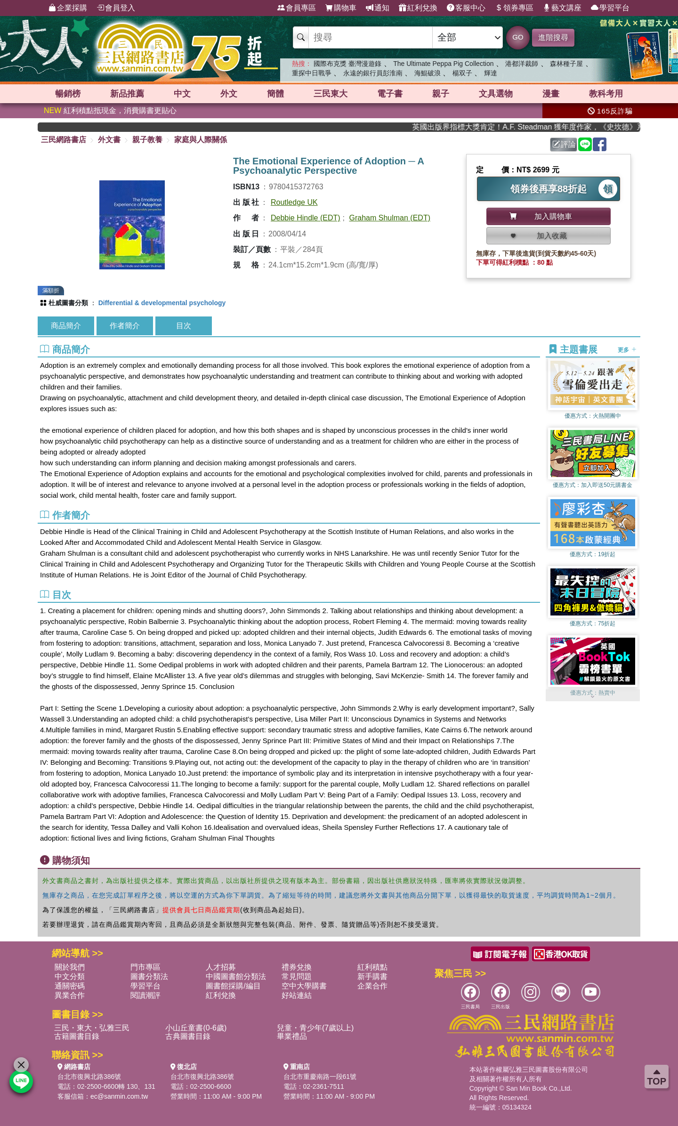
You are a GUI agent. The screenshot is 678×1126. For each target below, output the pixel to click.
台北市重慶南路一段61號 (320, 1076)
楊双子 (462, 73)
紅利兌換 (418, 8)
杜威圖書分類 (68, 303)
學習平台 (610, 8)
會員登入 (116, 8)
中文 (182, 93)
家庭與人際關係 (200, 140)
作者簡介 (125, 326)
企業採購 (67, 8)
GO (517, 37)
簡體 (275, 93)
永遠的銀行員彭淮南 (373, 73)
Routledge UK (294, 202)
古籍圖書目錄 (76, 1036)
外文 (228, 93)
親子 (440, 93)
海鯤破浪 (427, 73)
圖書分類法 (149, 976)
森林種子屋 (566, 63)
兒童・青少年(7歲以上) (315, 1028)
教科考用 (606, 93)
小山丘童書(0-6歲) (195, 1028)
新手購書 (372, 976)
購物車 (340, 8)
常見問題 (297, 976)
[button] (593, 696)
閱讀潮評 (145, 995)
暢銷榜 (68, 93)
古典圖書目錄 (187, 1036)
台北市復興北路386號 (89, 1076)
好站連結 (297, 995)
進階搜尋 (553, 37)
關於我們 (70, 967)
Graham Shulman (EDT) (390, 218)
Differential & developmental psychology (162, 303)
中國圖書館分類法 (236, 976)
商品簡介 (66, 326)
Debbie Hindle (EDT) (305, 218)
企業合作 (372, 986)
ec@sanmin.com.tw (119, 1096)
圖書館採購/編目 (233, 986)
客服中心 (466, 8)
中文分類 (70, 976)
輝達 (490, 73)
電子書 (390, 93)
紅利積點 (372, 967)
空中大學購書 (304, 986)
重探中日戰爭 (311, 73)
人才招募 (221, 967)
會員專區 (296, 8)
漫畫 (550, 93)
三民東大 (330, 93)
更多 (627, 350)
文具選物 (496, 93)
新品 (127, 93)
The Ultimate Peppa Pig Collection (443, 63)
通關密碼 (70, 986)
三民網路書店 (63, 140)
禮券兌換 (297, 967)
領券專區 (514, 8)
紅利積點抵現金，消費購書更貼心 (110, 110)
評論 (564, 144)
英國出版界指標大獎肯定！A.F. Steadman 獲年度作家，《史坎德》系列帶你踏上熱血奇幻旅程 (536, 127)
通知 (377, 8)
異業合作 (70, 995)
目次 (183, 326)
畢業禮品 (292, 1036)
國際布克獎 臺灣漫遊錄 (347, 63)
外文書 (109, 140)
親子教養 (147, 140)
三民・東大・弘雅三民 (91, 1028)
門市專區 (145, 967)
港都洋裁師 (521, 63)
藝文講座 (562, 8)
